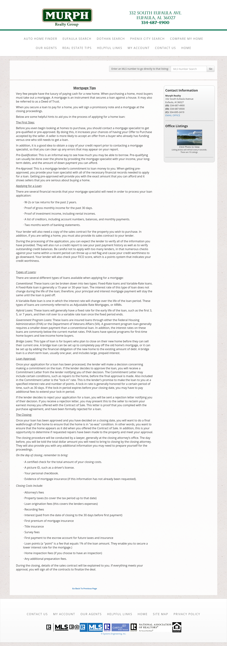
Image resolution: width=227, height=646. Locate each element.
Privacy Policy (187, 614)
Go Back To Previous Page (84, 588)
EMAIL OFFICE (172, 115)
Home (143, 614)
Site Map (160, 614)
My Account (64, 614)
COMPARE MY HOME (186, 39)
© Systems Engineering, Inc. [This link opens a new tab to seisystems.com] (113, 633)
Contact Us (37, 614)
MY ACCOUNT (139, 48)
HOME (186, 48)
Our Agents (91, 614)
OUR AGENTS (46, 48)
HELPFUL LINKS (109, 48)
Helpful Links (119, 614)
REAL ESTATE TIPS (77, 48)
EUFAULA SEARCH (77, 39)
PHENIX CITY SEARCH (147, 39)
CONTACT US (165, 48)
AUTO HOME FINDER (40, 39)
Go (210, 68)
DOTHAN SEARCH (111, 39)
